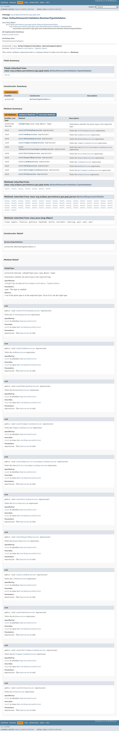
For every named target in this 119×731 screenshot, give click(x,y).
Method (31, 9)
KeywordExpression (32, 158)
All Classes (5, 6)
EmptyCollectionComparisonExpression (36, 149)
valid (7, 75)
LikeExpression (31, 162)
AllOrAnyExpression (33, 130)
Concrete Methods (47, 115)
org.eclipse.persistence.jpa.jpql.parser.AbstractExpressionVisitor (32, 24)
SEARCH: (92, 7)
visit (20, 130)
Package (13, 2)
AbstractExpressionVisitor (90, 197)
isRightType (23, 124)
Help (47, 2)
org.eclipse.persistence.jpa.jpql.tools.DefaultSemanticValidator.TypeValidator (40, 26)
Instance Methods (27, 115)
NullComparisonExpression (36, 170)
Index (42, 2)
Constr (23, 9)
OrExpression (30, 174)
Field (17, 9)
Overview (4, 2)
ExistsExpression (32, 153)
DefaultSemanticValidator (13, 41)
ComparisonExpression (34, 143)
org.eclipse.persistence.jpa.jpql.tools (25, 15)
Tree (26, 2)
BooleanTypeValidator (39, 99)
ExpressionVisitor (10, 34)
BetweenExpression (32, 139)
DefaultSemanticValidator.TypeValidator (28, 48)
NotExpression (30, 166)
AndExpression (30, 134)
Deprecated (34, 2)
